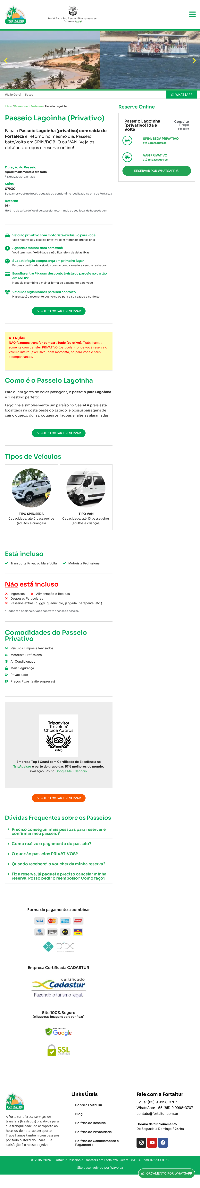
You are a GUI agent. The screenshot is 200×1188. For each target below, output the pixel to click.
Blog (79, 1114)
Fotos (29, 94)
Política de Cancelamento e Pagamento (97, 1143)
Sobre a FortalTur (88, 1105)
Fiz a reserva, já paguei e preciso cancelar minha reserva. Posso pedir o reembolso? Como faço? (59, 876)
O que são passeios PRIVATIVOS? (45, 853)
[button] (6, 61)
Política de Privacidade (93, 1132)
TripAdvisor (22, 766)
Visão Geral (13, 94)
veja (78, 21)
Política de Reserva (90, 1123)
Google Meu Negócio (71, 771)
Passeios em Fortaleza (28, 106)
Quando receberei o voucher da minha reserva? (58, 864)
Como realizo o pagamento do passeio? (51, 843)
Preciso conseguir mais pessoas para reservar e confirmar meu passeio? (59, 831)
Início (8, 106)
